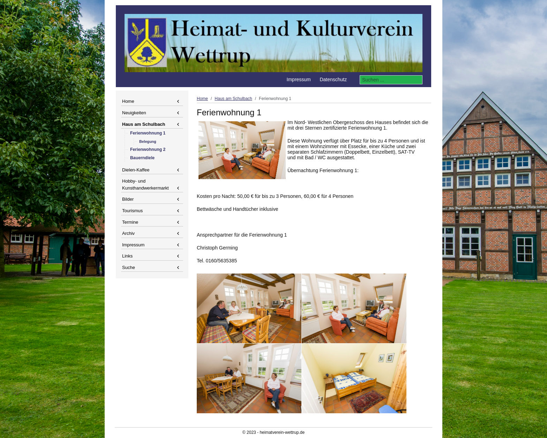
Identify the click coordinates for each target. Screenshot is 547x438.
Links (127, 256)
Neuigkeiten (134, 112)
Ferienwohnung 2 (147, 149)
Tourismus (132, 210)
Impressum (133, 244)
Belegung (147, 141)
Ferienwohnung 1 (147, 133)
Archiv (128, 233)
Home (128, 101)
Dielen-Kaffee (136, 169)
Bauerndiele (142, 157)
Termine (130, 222)
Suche (128, 267)
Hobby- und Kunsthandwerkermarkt (145, 184)
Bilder (128, 199)
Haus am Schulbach (143, 124)
